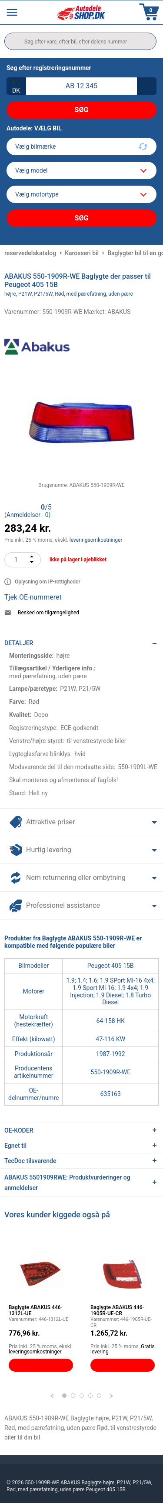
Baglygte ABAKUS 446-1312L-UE (36, 1310)
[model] (81, 170)
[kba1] (81, 86)
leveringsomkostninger (96, 540)
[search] (80, 41)
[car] (81, 194)
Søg (82, 110)
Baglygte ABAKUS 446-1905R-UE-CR (117, 1310)
